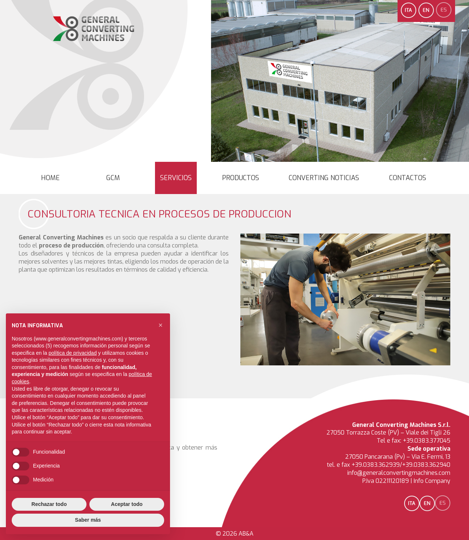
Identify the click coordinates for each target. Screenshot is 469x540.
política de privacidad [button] (72, 353)
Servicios (176, 178)
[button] (160, 325)
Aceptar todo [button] (127, 504)
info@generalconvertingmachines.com (398, 473)
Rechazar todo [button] (49, 504)
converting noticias (324, 178)
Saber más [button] (88, 520)
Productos (240, 178)
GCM (113, 178)
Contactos (407, 178)
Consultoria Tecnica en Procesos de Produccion (159, 214)
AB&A (246, 533)
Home (50, 178)
